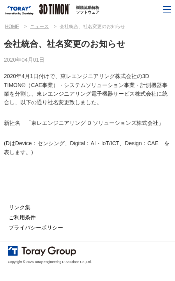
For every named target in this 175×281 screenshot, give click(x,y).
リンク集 (19, 207)
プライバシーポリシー (36, 227)
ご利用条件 (22, 217)
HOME (12, 26)
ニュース (39, 26)
